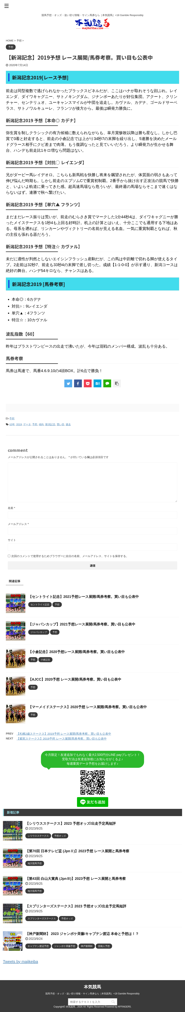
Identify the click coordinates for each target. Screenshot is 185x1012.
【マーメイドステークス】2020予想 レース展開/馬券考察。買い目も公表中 (87, 707)
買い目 (60, 424)
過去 (68, 424)
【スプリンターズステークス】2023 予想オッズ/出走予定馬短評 (75, 906)
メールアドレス (18, 524)
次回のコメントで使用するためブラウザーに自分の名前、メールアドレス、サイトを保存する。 (70, 556)
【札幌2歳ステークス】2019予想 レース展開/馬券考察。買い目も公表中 (64, 733)
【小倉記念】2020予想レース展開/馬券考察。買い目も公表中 (76, 652)
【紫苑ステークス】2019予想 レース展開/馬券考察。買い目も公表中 (62, 738)
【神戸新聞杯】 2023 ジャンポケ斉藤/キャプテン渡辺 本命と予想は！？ (82, 934)
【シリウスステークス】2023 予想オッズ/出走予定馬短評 (70, 823)
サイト (12, 540)
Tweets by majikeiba (20, 961)
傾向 (41, 424)
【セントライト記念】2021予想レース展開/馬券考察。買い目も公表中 (83, 597)
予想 (11, 418)
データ (27, 424)
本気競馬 (92, 986)
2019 (19, 424)
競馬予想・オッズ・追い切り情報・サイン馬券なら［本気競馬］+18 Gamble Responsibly (92, 993)
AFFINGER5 (124, 1006)
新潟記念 (50, 424)
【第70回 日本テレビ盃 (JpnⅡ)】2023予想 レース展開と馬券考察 (77, 851)
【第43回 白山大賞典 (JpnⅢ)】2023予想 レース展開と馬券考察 (75, 879)
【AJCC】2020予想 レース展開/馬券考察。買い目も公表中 (74, 679)
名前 (11, 508)
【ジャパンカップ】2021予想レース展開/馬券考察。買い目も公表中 (81, 624)
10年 (12, 424)
